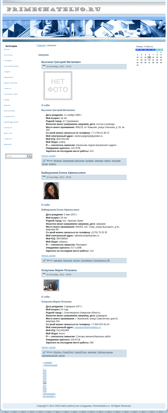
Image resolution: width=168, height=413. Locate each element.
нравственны (10, 83)
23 (161, 60)
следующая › (49, 394)
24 (138, 62)
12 (145, 57)
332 (44, 373)
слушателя (9, 116)
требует (52, 164)
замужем (8, 77)
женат (7, 49)
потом (45, 164)
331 (44, 370)
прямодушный (11, 122)
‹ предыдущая (50, 365)
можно (107, 161)
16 (161, 57)
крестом (8, 133)
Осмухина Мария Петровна (59, 270)
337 (44, 386)
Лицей (7, 72)
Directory (58, 352)
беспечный (9, 111)
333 (44, 375)
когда (6, 100)
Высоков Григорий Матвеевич (61, 61)
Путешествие (11, 94)
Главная (41, 45)
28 (153, 62)
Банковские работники (73, 161)
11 (141, 57)
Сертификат (86, 260)
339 (44, 391)
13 (149, 57)
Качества (67, 260)
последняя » (49, 396)
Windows (58, 161)
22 (157, 60)
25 (141, 62)
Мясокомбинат (11, 66)
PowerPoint (68, 352)
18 (141, 60)
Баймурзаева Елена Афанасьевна (63, 172)
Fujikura (8, 139)
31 (138, 65)
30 (161, 62)
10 (138, 57)
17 (138, 60)
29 (157, 62)
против (76, 260)
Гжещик (8, 61)
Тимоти (7, 89)
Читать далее (48, 156)
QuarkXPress (80, 352)
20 (149, 60)
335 (44, 380)
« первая (47, 362)
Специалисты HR (101, 260)
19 (145, 60)
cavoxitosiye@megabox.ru (87, 327)
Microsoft (8, 55)
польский (116, 161)
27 (149, 62)
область (8, 128)
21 (153, 60)
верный (8, 144)
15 (157, 57)
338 (44, 388)
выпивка (89, 161)
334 (44, 378)
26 (145, 62)
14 (153, 57)
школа (7, 105)
